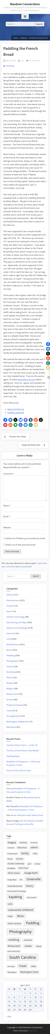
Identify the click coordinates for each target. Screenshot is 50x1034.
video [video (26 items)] (33, 966)
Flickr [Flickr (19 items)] (35, 853)
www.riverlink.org (15, 409)
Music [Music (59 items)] (20, 916)
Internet (10, 633)
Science (9, 699)
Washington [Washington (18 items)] (12, 972)
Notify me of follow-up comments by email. (26, 538)
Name (6, 505)
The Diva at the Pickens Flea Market (22, 750)
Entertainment (12, 600)
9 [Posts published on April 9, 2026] (30, 997)
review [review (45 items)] (28, 945)
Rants (8, 677)
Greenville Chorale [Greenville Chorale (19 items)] (15, 886)
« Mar (8, 1016)
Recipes (9, 683)
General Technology (15, 616)
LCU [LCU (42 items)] (10, 903)
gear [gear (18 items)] (29, 864)
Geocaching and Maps (16, 622)
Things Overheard (14, 705)
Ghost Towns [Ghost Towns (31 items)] (14, 872)
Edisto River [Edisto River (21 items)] (22, 847)
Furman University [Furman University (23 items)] (16, 863)
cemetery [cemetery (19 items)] (23, 842)
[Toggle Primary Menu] (25, 16)
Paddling (10, 66)
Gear (8, 611)
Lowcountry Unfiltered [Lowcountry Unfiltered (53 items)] (20, 909)
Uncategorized (13, 716)
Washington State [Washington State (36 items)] (29, 972)
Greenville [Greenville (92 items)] (34, 879)
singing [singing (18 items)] (38, 946)
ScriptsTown (32, 1030)
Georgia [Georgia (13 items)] (37, 864)
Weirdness (11, 727)
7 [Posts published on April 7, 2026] (19, 997)
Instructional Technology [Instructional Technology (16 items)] (16, 891)
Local (8, 639)
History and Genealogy (16, 627)
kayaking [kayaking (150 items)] (15, 897)
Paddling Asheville (15, 412)
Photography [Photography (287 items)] (20, 931)
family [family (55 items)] (25, 853)
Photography (12, 661)
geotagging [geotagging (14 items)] (11, 868)
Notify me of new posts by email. (21, 544)
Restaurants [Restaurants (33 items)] (14, 946)
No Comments (34, 60)
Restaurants (11, 694)
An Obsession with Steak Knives (28, 815)
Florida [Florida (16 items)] (10, 859)
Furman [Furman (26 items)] (19, 859)
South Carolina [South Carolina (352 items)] (22, 957)
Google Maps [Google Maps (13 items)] (12, 880)
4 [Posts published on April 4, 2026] (41, 993)
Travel (9, 710)
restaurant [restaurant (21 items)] (28, 940)
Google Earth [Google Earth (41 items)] (31, 872)
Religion (10, 688)
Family (9, 605)
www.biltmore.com (26, 379)
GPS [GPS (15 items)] (21, 880)
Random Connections (25, 4)
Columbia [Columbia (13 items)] (10, 848)
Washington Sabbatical (16, 721)
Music (9, 650)
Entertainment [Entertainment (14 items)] (12, 854)
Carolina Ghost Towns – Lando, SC (22, 745)
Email (6, 516)
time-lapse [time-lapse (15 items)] (11, 966)
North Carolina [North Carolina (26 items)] (14, 923)
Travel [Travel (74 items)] (22, 966)
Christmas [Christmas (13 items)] (33, 843)
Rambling (10, 672)
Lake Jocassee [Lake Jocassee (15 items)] (31, 897)
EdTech (9, 594)
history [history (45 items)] (29, 885)
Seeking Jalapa (12, 756)
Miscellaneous (12, 644)
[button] (5, 420)
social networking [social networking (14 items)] (13, 951)
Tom (22, 60)
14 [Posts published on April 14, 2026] (20, 1001)
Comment (8, 473)
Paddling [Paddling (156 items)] (32, 923)
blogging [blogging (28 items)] (12, 842)
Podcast (10, 666)
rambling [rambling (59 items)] (13, 939)
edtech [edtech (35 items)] (34, 847)
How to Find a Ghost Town (18, 770)
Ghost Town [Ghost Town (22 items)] (23, 868)
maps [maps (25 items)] (10, 916)
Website (7, 527)
